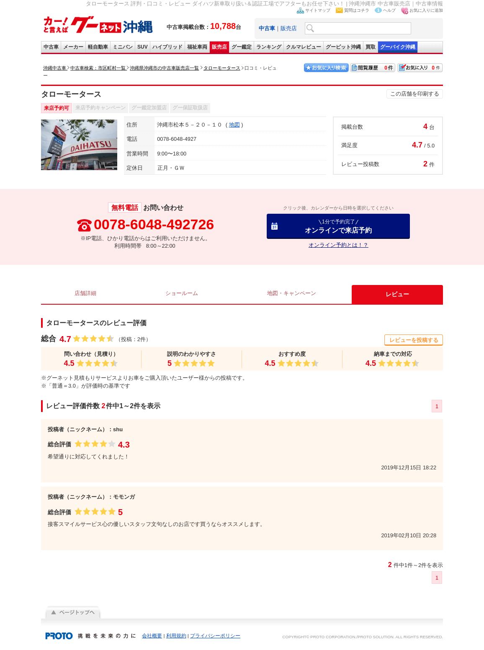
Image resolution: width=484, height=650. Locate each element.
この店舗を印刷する (414, 94)
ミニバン (123, 47)
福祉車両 (197, 47)
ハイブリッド (167, 47)
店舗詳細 (85, 294)
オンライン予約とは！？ (338, 245)
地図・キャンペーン (293, 294)
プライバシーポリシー (215, 635)
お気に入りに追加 (426, 10)
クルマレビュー (303, 47)
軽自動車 (98, 47)
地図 (234, 125)
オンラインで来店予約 (338, 226)
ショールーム (182, 294)
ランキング (268, 47)
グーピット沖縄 (343, 47)
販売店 (289, 28)
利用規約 (176, 635)
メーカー (73, 47)
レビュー (398, 294)
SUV (142, 47)
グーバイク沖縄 (397, 47)
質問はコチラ (356, 10)
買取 (371, 47)
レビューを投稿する (413, 340)
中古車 (51, 47)
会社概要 (152, 635)
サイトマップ (317, 10)
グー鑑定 (242, 47)
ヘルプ (389, 10)
